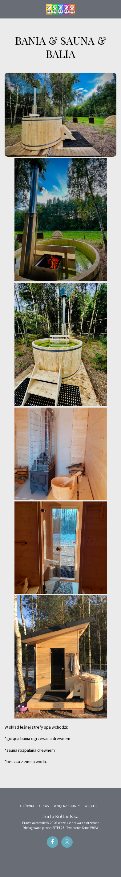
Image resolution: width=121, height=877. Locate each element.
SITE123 (58, 828)
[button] (7, 9)
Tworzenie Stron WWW (83, 828)
